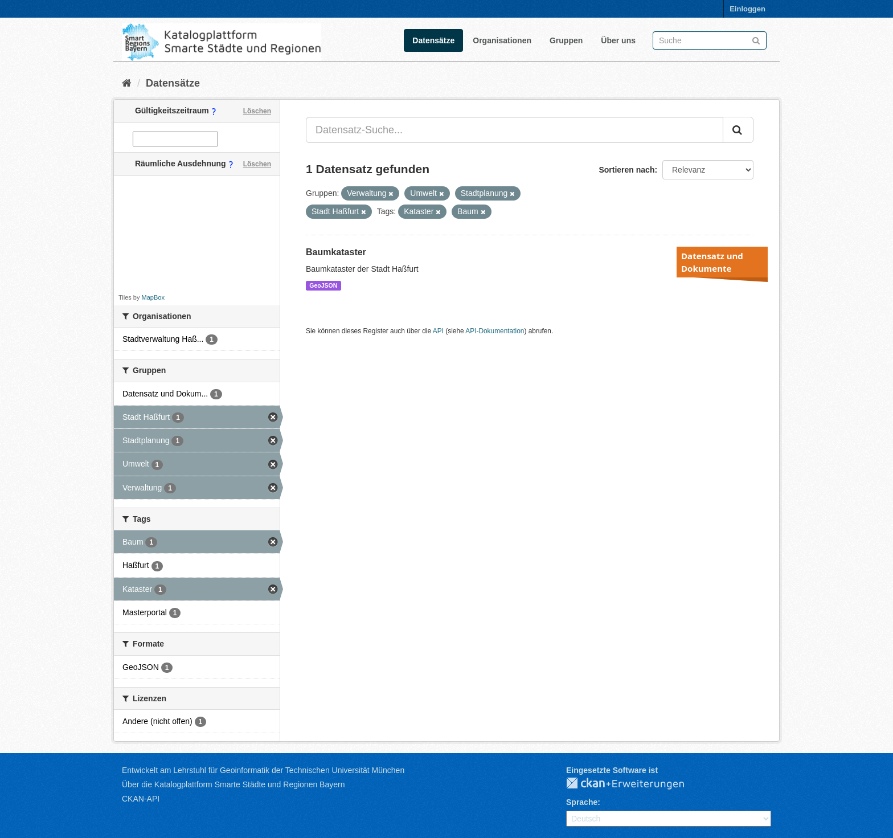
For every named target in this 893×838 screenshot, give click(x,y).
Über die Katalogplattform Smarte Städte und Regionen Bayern (233, 784)
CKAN (634, 784)
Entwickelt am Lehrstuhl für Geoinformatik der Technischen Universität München (263, 770)
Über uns (618, 40)
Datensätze (433, 40)
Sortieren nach (626, 169)
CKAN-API (140, 798)
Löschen (257, 111)
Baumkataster (336, 252)
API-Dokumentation (494, 331)
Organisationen (502, 40)
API (438, 331)
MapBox (153, 297)
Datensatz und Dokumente (712, 262)
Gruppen (566, 40)
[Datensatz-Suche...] (514, 130)
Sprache (581, 802)
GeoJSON (323, 285)
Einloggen (747, 9)
